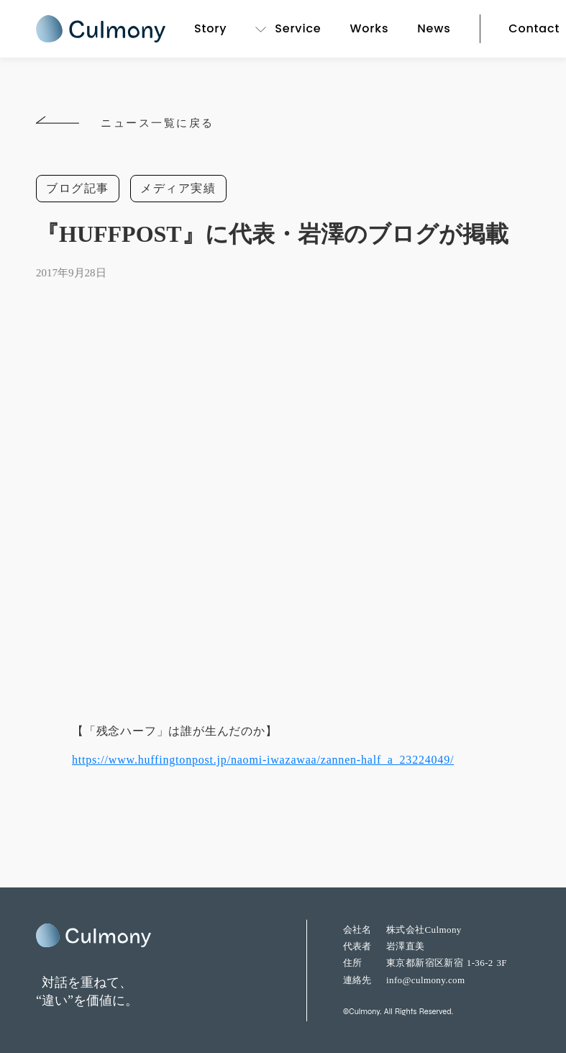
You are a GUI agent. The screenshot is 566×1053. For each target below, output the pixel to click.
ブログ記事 (77, 188)
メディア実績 (178, 188)
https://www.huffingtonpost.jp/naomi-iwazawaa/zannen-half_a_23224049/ (263, 760)
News (433, 28)
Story (210, 28)
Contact (534, 28)
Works (369, 28)
